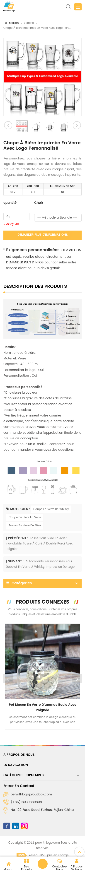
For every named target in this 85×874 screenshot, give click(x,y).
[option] (42, 77)
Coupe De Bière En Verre (25, 517)
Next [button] (77, 678)
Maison (14, 23)
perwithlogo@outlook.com (31, 794)
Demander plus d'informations (42, 235)
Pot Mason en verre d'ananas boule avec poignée (42, 707)
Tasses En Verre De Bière (25, 525)
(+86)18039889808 (26, 802)
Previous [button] (8, 678)
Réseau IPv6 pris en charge (43, 855)
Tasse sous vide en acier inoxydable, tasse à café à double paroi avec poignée (39, 543)
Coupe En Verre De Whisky (51, 509)
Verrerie (29, 23)
